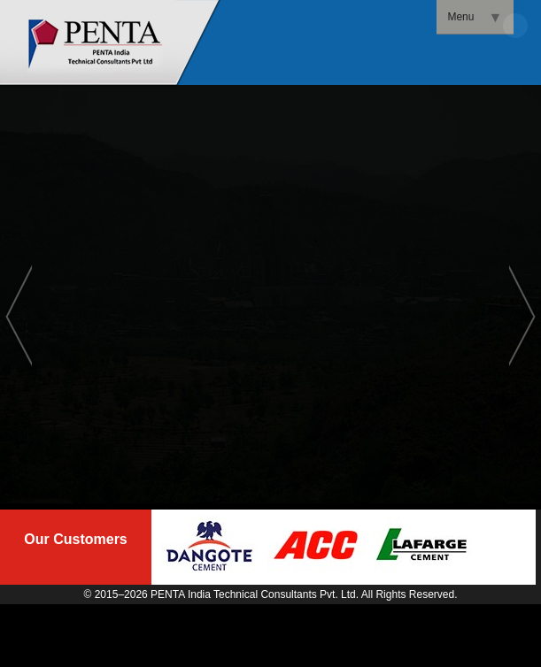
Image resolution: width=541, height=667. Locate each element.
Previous (18, 315)
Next (522, 315)
